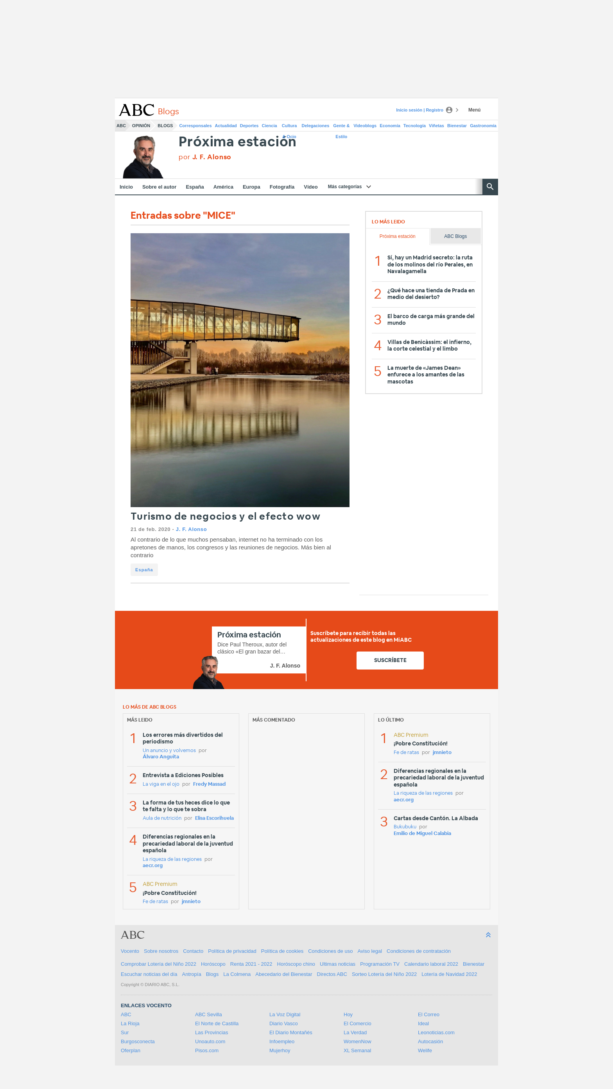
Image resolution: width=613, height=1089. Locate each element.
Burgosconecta (138, 1041)
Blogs (165, 125)
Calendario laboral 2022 (431, 964)
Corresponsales (195, 125)
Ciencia (269, 125)
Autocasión (430, 1041)
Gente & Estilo (341, 127)
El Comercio (357, 1023)
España (195, 187)
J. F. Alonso (191, 529)
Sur (125, 1032)
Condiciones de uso (330, 951)
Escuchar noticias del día (149, 974)
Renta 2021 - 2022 (251, 964)
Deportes (249, 125)
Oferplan (130, 1050)
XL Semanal (357, 1050)
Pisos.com (207, 1050)
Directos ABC (332, 974)
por (205, 157)
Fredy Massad (209, 784)
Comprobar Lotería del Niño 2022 (158, 964)
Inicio (126, 187)
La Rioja (130, 1023)
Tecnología (414, 125)
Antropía (191, 974)
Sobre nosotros (161, 951)
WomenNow (357, 1041)
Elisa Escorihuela (214, 818)
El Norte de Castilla (216, 1023)
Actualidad (226, 125)
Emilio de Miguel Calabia (422, 833)
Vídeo (310, 187)
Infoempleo (281, 1041)
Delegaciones (316, 125)
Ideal (423, 1023)
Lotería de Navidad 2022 (449, 974)
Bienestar (457, 125)
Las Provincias (211, 1032)
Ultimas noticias (337, 964)
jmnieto (191, 901)
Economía (390, 125)
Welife (425, 1050)
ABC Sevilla (208, 1014)
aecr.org (153, 865)
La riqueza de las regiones (172, 859)
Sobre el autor (159, 187)
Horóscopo (213, 964)
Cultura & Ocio (289, 127)
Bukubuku (405, 827)
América (223, 187)
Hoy (348, 1014)
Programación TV (380, 964)
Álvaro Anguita (161, 757)
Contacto (193, 951)
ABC (121, 125)
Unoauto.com (210, 1041)
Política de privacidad (232, 951)
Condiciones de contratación (419, 951)
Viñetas (436, 125)
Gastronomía (483, 125)
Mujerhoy (279, 1050)
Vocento (130, 951)
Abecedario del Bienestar (283, 974)
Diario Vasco (283, 1023)
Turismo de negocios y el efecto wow (226, 517)
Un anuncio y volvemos (169, 750)
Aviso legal (369, 951)
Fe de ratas (155, 901)
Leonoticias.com (436, 1032)
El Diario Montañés (290, 1032)
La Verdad (355, 1032)
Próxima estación (238, 142)
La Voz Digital (285, 1014)
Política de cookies (282, 951)
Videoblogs (364, 125)
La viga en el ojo (161, 784)
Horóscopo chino (296, 964)
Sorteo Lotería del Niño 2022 (384, 974)
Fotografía (282, 187)
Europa (251, 187)
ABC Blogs (455, 236)
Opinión (141, 125)
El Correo (428, 1014)
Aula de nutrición (162, 818)
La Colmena (237, 974)
